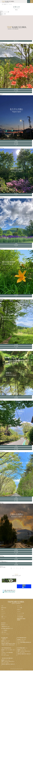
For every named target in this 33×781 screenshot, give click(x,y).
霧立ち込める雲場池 (2, 567)
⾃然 (2, 609)
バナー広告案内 (4, 630)
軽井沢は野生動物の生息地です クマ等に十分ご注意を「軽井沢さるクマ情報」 (10, 43)
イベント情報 (19, 607)
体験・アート (3, 616)
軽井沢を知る (3, 607)
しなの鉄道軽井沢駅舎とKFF (4, 561)
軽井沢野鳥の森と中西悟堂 (3, 350)
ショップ (3, 618)
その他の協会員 (20, 616)
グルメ (2, 615)
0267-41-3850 (6, 662)
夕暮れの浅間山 (2, 556)
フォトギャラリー (20, 615)
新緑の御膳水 (2, 400)
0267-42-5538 (6, 642)
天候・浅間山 (16, 90)
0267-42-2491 (22, 640)
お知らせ (18, 609)
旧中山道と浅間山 (2, 451)
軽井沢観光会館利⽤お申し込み (7, 628)
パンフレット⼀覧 (20, 613)
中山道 (16, 140)
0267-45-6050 (6, 655)
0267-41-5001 (22, 652)
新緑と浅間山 (2, 503)
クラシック (3, 613)
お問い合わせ (3, 632)
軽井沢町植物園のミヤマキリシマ (4, 197)
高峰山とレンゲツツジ (3, 94)
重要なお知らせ (16, 40)
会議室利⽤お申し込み (5, 626)
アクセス (18, 611)
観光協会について (4, 624)
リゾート (3, 611)
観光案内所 (3, 623)
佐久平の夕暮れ (2, 148)
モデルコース (19, 605)
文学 (16, 348)
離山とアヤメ (2, 249)
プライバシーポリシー (5, 634)
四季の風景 (16, 88)
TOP (2, 605)
